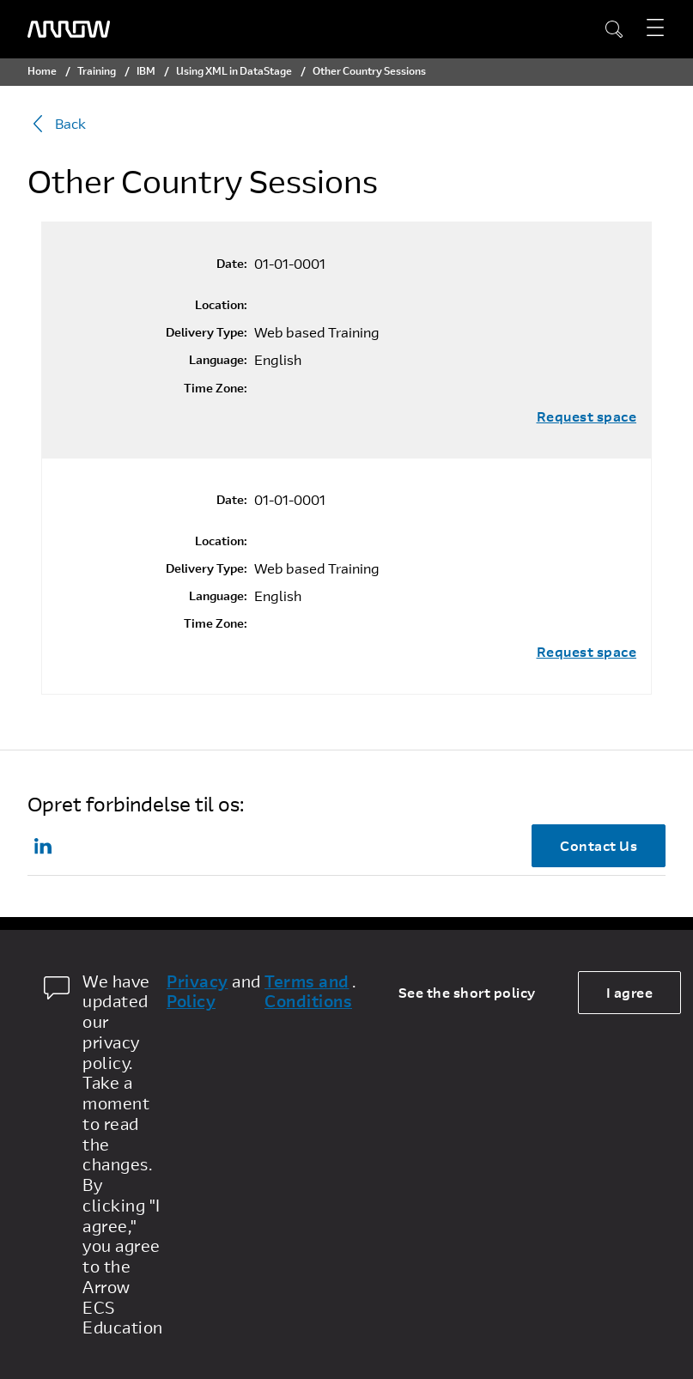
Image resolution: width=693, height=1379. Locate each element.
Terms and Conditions (308, 991)
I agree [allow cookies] (629, 992)
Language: (218, 360)
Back (56, 123)
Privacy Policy (197, 991)
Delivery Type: (206, 332)
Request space (587, 416)
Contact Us (598, 845)
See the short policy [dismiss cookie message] (467, 992)
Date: (231, 263)
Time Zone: (215, 388)
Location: (221, 305)
